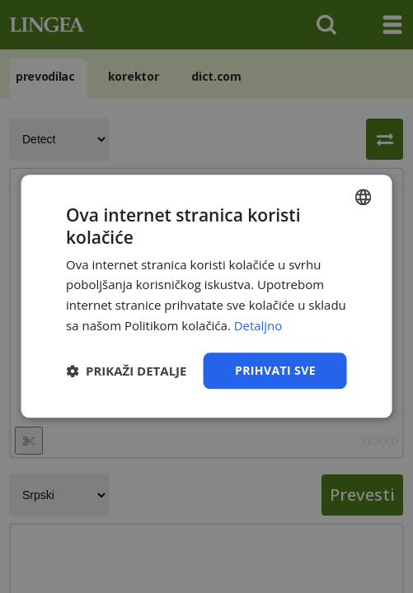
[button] (126, 370)
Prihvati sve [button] (275, 370)
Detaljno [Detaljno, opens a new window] (258, 325)
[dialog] (206, 296)
